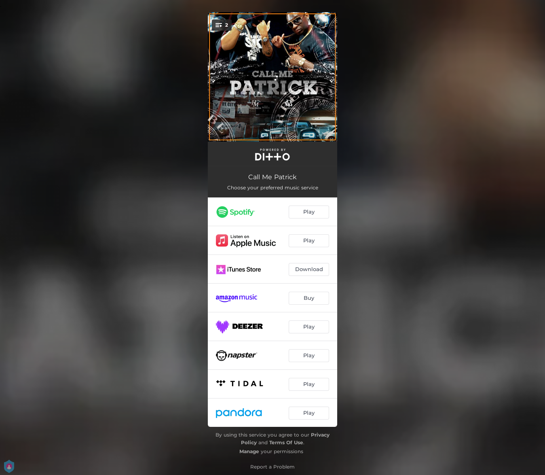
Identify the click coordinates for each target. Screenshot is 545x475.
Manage (249, 451)
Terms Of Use (286, 442)
